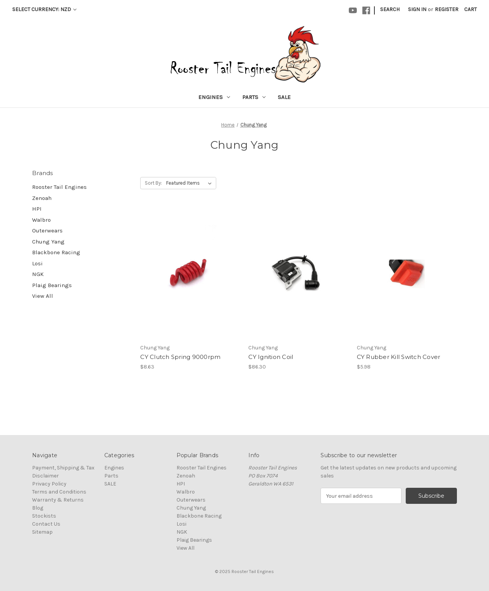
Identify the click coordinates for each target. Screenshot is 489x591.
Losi (37, 263)
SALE (284, 97)
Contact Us (46, 524)
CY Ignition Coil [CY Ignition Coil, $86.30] (270, 356)
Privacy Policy (49, 484)
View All (42, 295)
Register (446, 9)
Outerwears (47, 230)
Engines (214, 97)
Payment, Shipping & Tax (63, 467)
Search (390, 9)
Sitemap (42, 532)
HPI (37, 208)
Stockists (44, 516)
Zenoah (42, 198)
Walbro (41, 219)
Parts (254, 97)
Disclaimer (45, 475)
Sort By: (153, 183)
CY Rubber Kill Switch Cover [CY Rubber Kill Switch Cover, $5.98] (398, 356)
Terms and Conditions (59, 492)
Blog (37, 508)
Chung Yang (48, 241)
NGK (38, 274)
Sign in (417, 9)
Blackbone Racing (56, 252)
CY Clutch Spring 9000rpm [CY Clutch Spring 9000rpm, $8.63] (180, 356)
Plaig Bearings (52, 285)
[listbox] (190, 183)
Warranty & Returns (58, 500)
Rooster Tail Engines (59, 186)
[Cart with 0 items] (470, 9)
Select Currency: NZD (44, 9)
